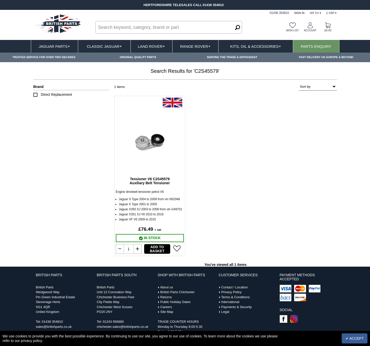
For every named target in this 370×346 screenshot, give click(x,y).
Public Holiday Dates (175, 302)
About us (166, 287)
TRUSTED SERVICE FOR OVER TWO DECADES (43, 57)
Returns (166, 297)
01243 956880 (113, 322)
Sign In (299, 12)
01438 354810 (52, 322)
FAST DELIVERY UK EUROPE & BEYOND (326, 57)
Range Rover (195, 46)
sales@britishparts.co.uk (54, 327)
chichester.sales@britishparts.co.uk (122, 327)
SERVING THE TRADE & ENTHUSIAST (232, 57)
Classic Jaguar (104, 46)
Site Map (166, 312)
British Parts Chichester (177, 292)
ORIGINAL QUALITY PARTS (138, 57)
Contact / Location (234, 287)
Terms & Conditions (235, 297)
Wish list (292, 30)
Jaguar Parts (54, 46)
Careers (166, 307)
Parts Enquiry (316, 46)
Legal (225, 312)
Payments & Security (236, 307)
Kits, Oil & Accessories (255, 46)
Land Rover (151, 46)
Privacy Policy (231, 292)
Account (310, 30)
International (230, 302)
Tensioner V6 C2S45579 (149, 181)
